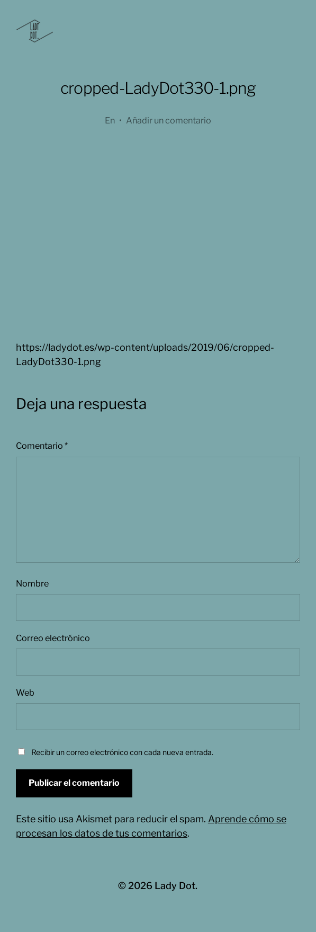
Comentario (42, 445)
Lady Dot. (176, 885)
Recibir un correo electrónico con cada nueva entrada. (122, 752)
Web (25, 692)
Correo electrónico (53, 638)
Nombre (32, 583)
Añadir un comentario (168, 120)
